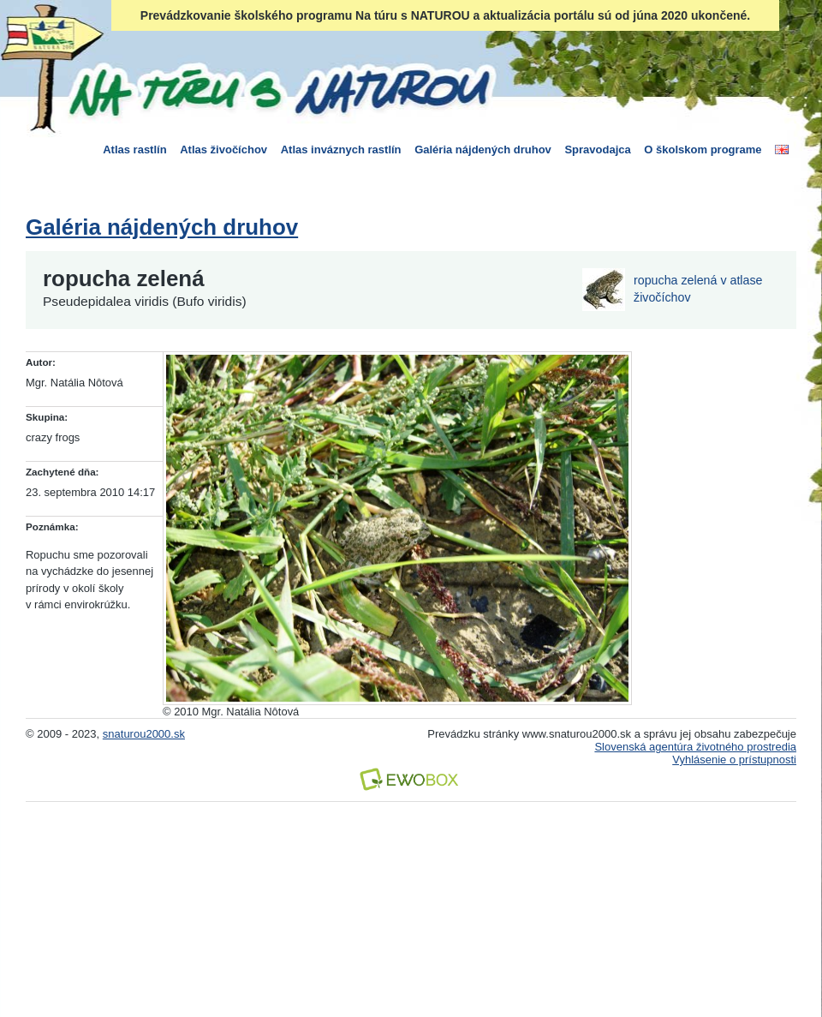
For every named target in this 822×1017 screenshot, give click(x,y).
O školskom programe (702, 149)
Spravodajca (597, 149)
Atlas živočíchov (223, 149)
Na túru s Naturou (278, 89)
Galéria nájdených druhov (482, 149)
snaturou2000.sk (144, 733)
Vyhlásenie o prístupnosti (734, 759)
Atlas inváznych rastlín (341, 149)
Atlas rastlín (134, 149)
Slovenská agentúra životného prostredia (695, 746)
